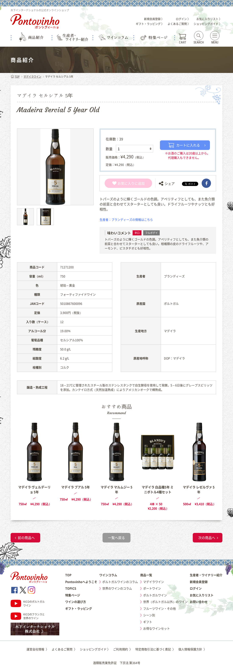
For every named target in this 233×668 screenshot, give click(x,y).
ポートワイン (152, 588)
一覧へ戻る (116, 537)
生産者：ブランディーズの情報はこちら (126, 219)
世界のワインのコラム (117, 588)
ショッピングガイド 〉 (208, 24)
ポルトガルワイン (155, 595)
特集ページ (72, 595)
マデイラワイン (32, 76)
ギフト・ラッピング (78, 608)
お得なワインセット (156, 628)
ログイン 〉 (183, 19)
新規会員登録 (199, 582)
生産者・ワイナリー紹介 (206, 575)
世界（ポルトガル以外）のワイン (165, 602)
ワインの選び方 (75, 602)
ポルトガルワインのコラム (120, 582)
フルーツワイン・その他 (159, 608)
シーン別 (149, 615)
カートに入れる (184, 145)
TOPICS (70, 588)
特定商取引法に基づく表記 (155, 649)
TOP (15, 76)
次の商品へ (206, 537)
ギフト (147, 622)
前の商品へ (26, 537)
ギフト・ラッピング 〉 (150, 24)
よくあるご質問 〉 (179, 24)
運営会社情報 (37, 649)
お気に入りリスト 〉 (209, 19)
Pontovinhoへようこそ (81, 582)
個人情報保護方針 (192, 649)
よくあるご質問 (64, 649)
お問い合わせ (199, 602)
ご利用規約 (122, 649)
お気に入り (123, 183)
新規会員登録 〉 (154, 19)
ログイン (196, 588)
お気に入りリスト (202, 595)
